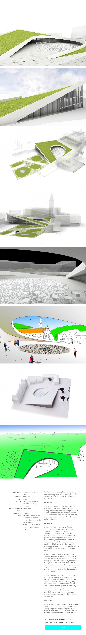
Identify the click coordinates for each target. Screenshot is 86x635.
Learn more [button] (70, 622)
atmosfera (6, 6)
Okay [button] (63, 627)
